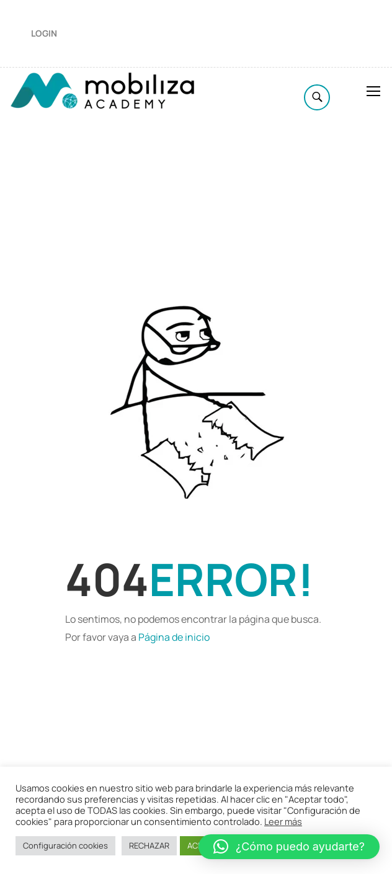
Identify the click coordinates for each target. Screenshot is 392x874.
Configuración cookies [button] (65, 845)
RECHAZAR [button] (149, 845)
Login (44, 33)
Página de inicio (174, 637)
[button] (289, 846)
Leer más (283, 821)
